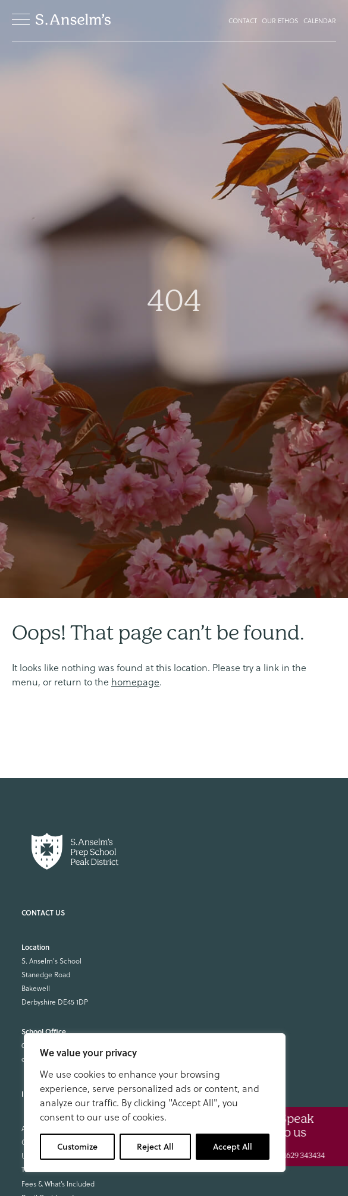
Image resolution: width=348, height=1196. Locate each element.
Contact (242, 21)
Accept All (232, 1147)
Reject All (155, 1147)
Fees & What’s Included (58, 1184)
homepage (135, 681)
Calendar (319, 21)
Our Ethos (280, 21)
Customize (77, 1147)
